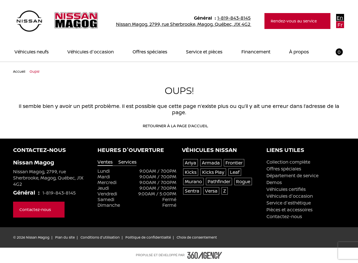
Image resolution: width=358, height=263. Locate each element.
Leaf (234, 172)
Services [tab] (127, 162)
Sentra (192, 191)
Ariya (190, 163)
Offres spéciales (283, 169)
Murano (193, 181)
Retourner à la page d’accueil (179, 125)
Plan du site (65, 237)
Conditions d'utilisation (100, 237)
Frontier (234, 163)
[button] (335, 52)
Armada (211, 163)
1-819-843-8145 (236, 18)
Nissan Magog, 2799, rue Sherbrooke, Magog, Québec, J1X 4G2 (187, 24)
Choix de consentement (197, 237)
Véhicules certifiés (286, 189)
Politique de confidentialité (148, 237)
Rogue (243, 181)
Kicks (190, 172)
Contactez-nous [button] (38, 209)
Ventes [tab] (105, 162)
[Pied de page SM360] (204, 255)
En (340, 17)
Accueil (19, 71)
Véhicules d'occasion (289, 196)
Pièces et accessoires (289, 209)
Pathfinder (219, 181)
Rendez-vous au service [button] (297, 21)
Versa (211, 191)
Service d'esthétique (288, 203)
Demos (274, 182)
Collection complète (288, 162)
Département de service (292, 175)
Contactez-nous (284, 216)
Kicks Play (213, 172)
